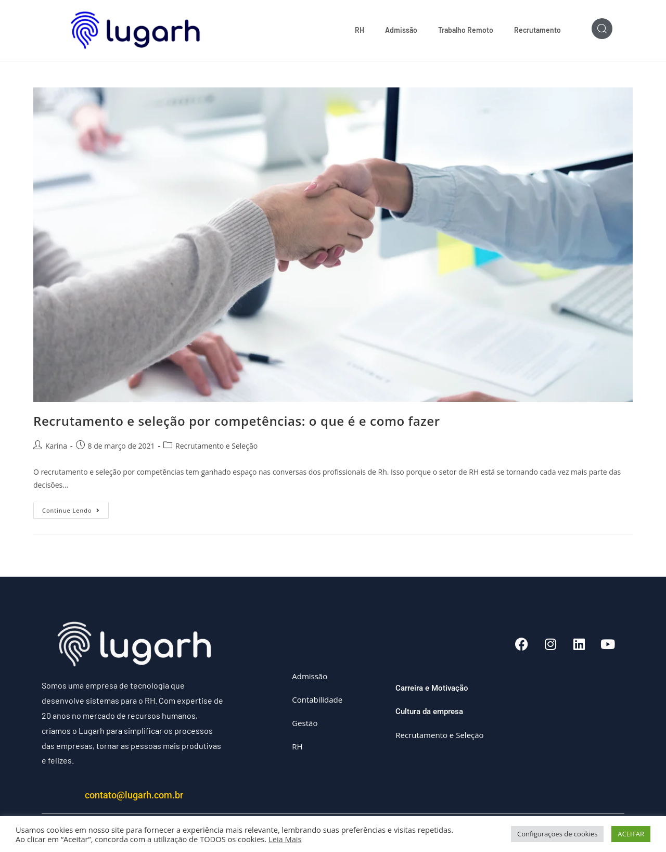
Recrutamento (537, 30)
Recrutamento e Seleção (216, 446)
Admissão (401, 30)
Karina (56, 446)
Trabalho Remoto (465, 30)
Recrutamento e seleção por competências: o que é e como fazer (236, 421)
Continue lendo (75, 508)
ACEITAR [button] (631, 833)
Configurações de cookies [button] (557, 833)
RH (359, 30)
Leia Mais (285, 839)
